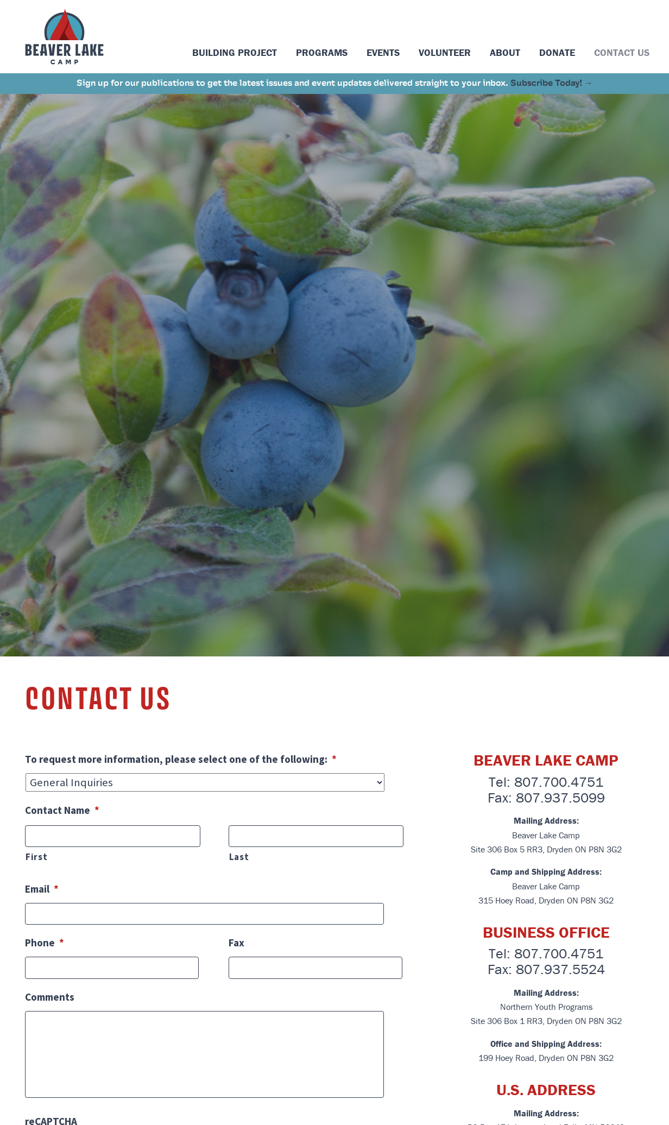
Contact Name (62, 810)
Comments (49, 996)
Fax (236, 942)
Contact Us (621, 52)
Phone (44, 942)
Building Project (234, 52)
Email (42, 888)
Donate (557, 52)
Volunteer (445, 52)
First (36, 857)
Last (239, 857)
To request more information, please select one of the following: (181, 759)
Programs (322, 52)
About (505, 52)
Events (383, 52)
